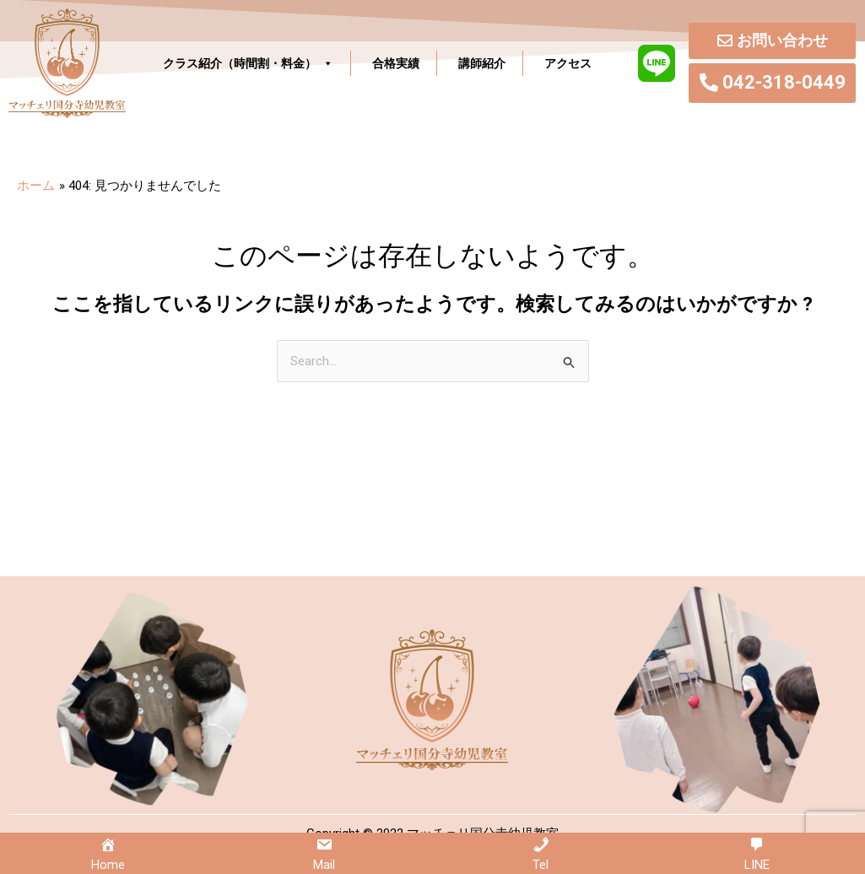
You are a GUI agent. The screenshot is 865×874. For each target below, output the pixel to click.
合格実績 (395, 63)
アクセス (568, 63)
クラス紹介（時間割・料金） (248, 63)
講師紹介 (481, 63)
